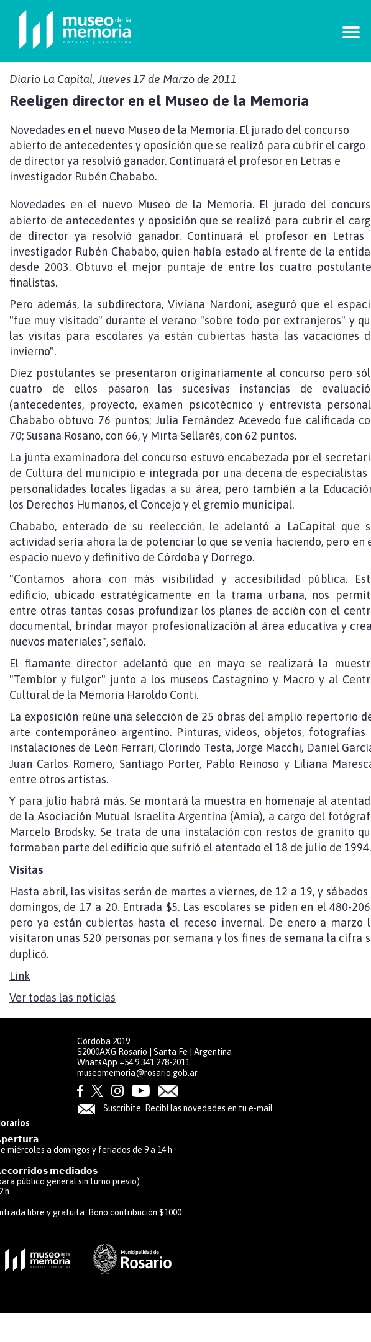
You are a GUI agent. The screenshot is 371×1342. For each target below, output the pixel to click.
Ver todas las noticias (62, 997)
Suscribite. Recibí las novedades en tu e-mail (175, 1108)
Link (19, 975)
